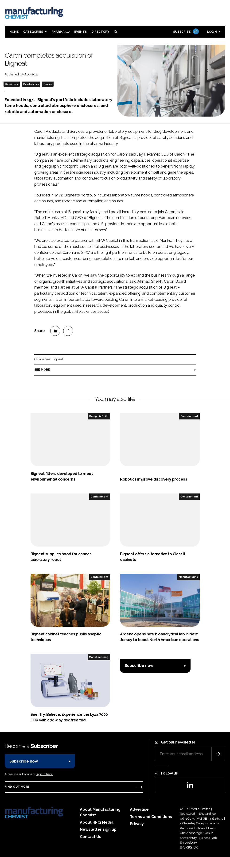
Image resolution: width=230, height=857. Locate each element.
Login (212, 31)
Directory (100, 31)
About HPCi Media (96, 822)
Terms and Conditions (151, 816)
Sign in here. (44, 774)
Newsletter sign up (98, 829)
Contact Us (90, 836)
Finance (47, 84)
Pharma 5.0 (60, 31)
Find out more (17, 786)
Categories (33, 31)
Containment (11, 84)
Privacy (137, 824)
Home (14, 31)
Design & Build (98, 416)
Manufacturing (31, 84)
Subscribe (185, 32)
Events (80, 31)
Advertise (139, 809)
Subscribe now (139, 665)
